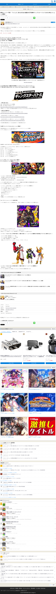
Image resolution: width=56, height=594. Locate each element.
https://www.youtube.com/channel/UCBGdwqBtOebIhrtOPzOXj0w (12, 116)
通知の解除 (33, 588)
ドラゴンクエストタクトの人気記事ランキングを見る (8, 497)
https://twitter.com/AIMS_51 (10, 309)
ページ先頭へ (53, 584)
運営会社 (20, 588)
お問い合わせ (12, 588)
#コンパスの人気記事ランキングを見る (6, 468)
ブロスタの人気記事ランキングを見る (6, 480)
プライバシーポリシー (26, 588)
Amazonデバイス (22, 331)
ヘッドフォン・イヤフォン (5, 331)
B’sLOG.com (43, 588)
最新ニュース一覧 (17, 6)
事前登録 (24, 9)
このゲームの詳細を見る (10, 299)
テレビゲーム (28, 331)
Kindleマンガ (14, 331)
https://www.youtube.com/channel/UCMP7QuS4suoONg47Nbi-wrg (12, 120)
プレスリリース (23, 6)
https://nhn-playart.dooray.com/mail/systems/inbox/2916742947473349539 (14, 113)
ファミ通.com (38, 588)
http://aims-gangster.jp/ (28, 82)
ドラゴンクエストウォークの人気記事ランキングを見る (9, 472)
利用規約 (16, 588)
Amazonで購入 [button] (11, 363)
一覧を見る (53, 367)
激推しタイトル (30, 9)
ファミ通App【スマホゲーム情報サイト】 (7, 6)
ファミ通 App (4, 2)
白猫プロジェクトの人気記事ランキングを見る (7, 476)
